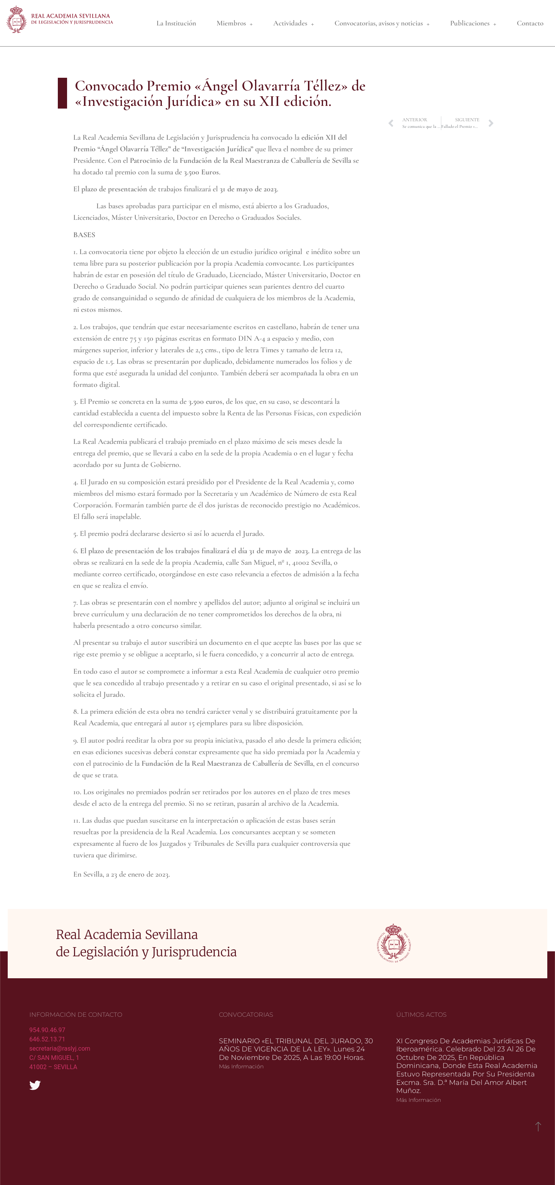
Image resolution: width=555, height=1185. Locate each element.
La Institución (176, 22)
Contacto (530, 22)
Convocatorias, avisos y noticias (382, 23)
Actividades (293, 23)
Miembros (235, 23)
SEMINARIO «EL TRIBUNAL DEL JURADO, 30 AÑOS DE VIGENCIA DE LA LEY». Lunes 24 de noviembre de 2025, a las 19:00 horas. (296, 1032)
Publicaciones (473, 23)
